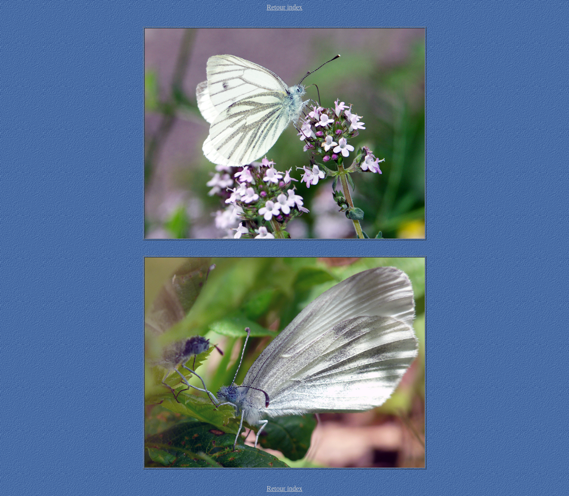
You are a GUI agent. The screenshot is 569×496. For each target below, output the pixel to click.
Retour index (284, 7)
